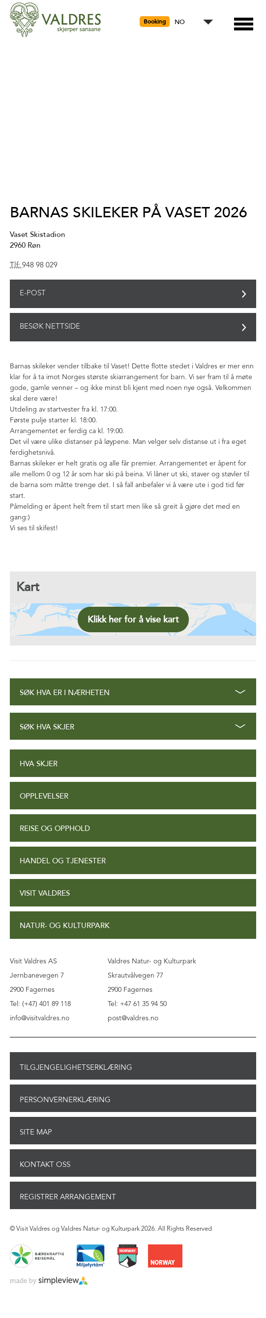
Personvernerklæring (65, 1099)
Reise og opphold (55, 828)
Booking (155, 21)
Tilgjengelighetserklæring (76, 1067)
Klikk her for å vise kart (133, 619)
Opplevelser (44, 796)
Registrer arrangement (68, 1196)
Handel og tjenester (63, 861)
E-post (33, 293)
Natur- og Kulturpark (65, 926)
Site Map (36, 1132)
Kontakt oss (45, 1164)
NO (180, 22)
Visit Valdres (45, 893)
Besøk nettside (50, 327)
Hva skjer (39, 764)
